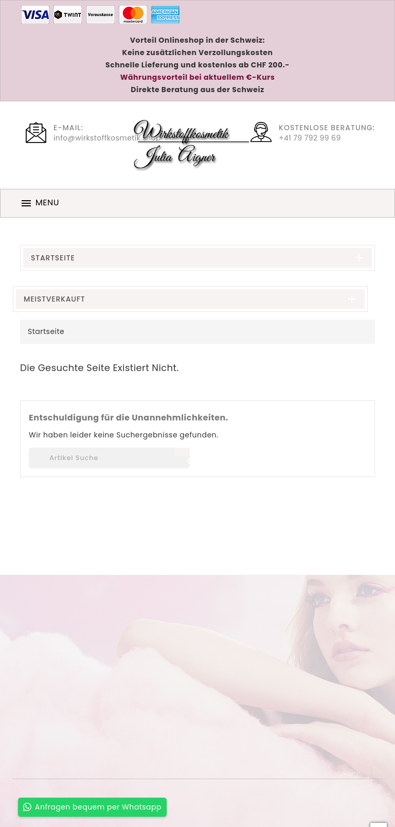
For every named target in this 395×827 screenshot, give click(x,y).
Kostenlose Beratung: (327, 127)
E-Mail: (68, 127)
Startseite (53, 258)
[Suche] (109, 458)
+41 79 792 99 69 (310, 138)
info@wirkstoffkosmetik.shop (107, 138)
